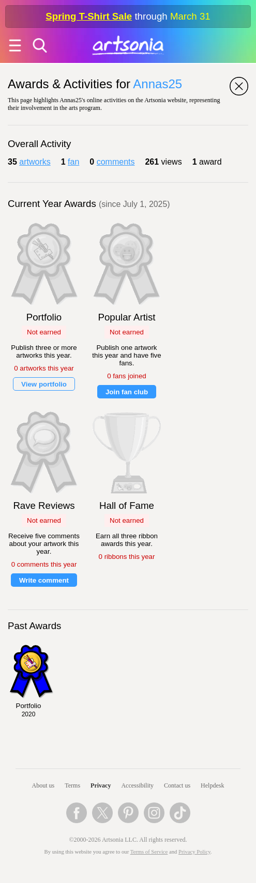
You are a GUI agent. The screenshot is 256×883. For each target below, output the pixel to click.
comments (116, 161)
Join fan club (127, 392)
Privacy (101, 785)
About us (43, 785)
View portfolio (44, 384)
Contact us (177, 785)
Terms (72, 785)
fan (73, 161)
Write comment (44, 580)
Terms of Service (149, 852)
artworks (34, 161)
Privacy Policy (194, 852)
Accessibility (137, 785)
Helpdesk (212, 785)
